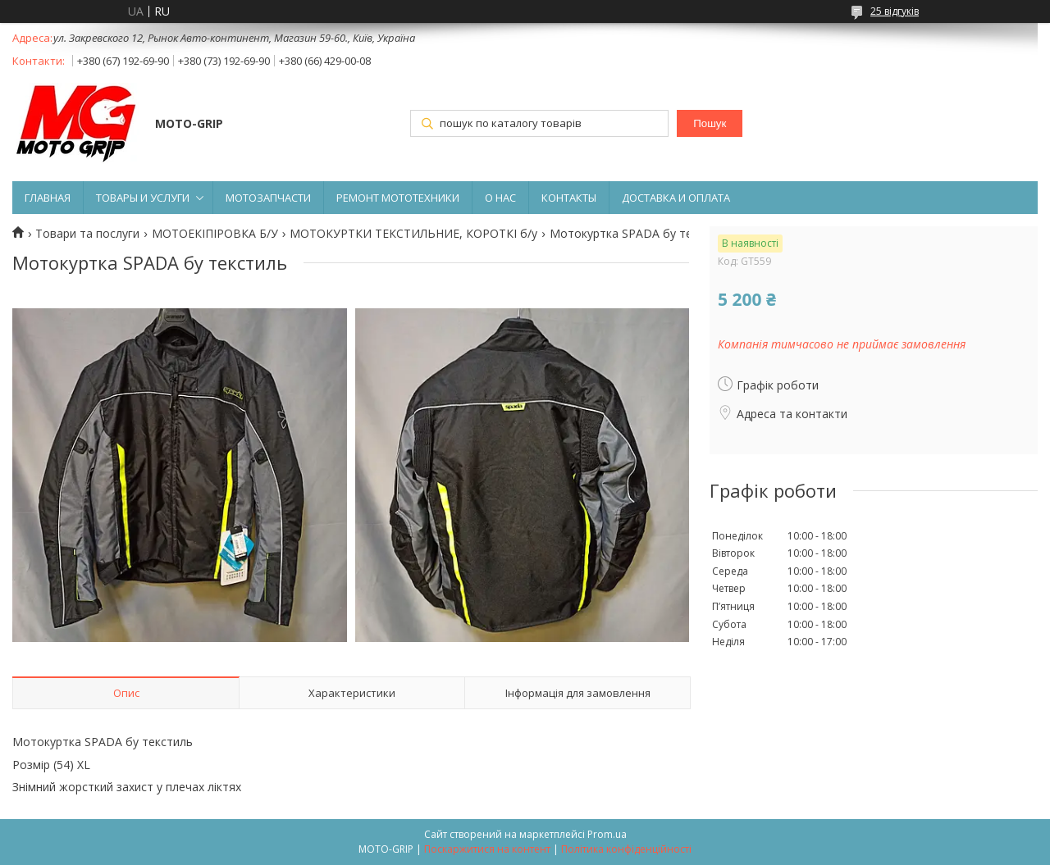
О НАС (500, 197)
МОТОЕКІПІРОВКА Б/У (215, 233)
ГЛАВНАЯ (48, 197)
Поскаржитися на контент (487, 849)
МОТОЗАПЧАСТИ (268, 197)
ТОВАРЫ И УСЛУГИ (142, 197)
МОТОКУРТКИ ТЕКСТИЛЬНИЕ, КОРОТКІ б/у (413, 233)
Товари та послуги (87, 233)
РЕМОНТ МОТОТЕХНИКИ (397, 197)
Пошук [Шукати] (709, 123)
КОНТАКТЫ (568, 197)
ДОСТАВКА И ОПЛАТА (676, 197)
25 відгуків (894, 11)
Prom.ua (607, 834)
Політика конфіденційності (626, 849)
